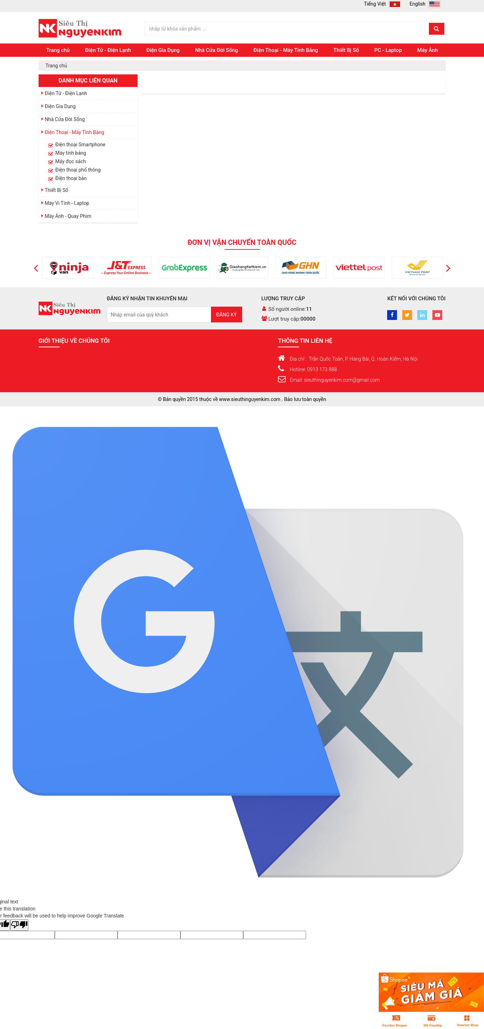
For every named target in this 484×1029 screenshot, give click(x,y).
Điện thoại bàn (71, 178)
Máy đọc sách (70, 161)
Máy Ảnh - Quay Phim (68, 216)
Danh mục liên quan (88, 80)
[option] (50, 268)
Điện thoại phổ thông (78, 170)
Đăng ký (226, 315)
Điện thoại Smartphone (80, 144)
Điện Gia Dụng (163, 50)
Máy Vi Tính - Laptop (67, 203)
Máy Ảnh (427, 50)
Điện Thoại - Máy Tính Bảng (285, 50)
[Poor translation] (19, 925)
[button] (36, 268)
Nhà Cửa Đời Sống (216, 50)
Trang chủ (58, 50)
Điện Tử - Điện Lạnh (108, 50)
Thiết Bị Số (346, 50)
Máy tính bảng (70, 153)
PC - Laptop (388, 50)
